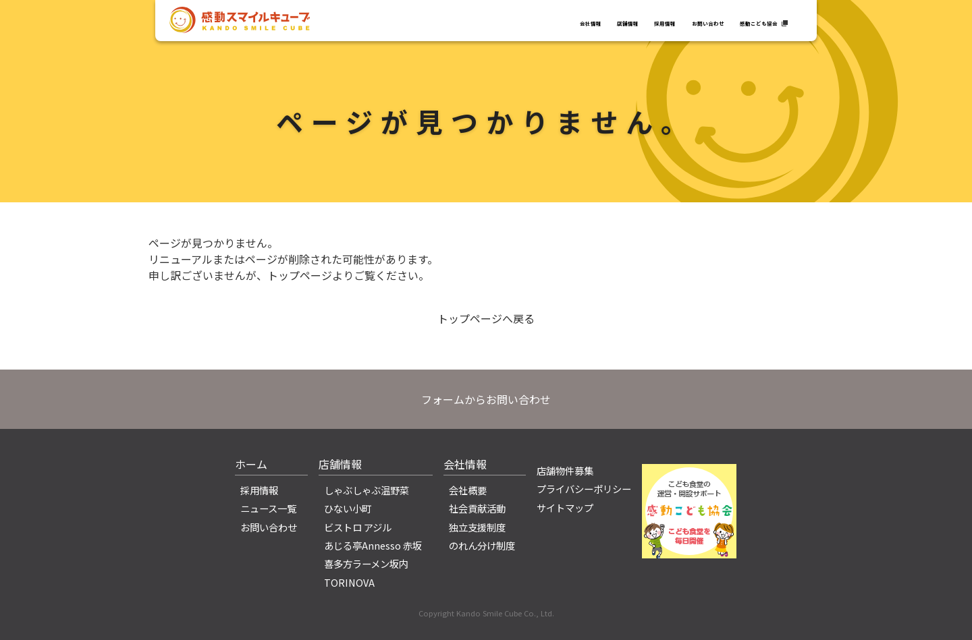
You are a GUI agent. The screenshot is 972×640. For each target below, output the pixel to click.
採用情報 (583, 21)
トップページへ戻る (486, 318)
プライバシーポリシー (584, 489)
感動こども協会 (740, 21)
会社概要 (468, 490)
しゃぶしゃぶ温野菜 (366, 490)
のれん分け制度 (482, 545)
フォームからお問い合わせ (486, 399)
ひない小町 (347, 508)
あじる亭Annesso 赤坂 (373, 545)
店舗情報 (525, 21)
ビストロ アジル (358, 527)
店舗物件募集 (565, 470)
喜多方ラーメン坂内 (366, 563)
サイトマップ (565, 507)
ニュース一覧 (268, 508)
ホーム (251, 464)
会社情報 (466, 21)
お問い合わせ (654, 21)
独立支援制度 (477, 527)
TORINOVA (349, 582)
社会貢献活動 (477, 508)
